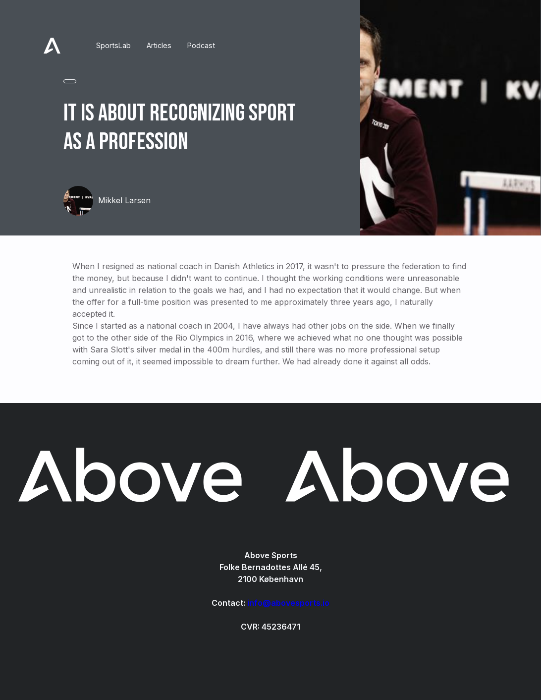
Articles (159, 45)
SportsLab (113, 45)
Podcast (201, 45)
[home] (52, 46)
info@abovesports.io (288, 603)
